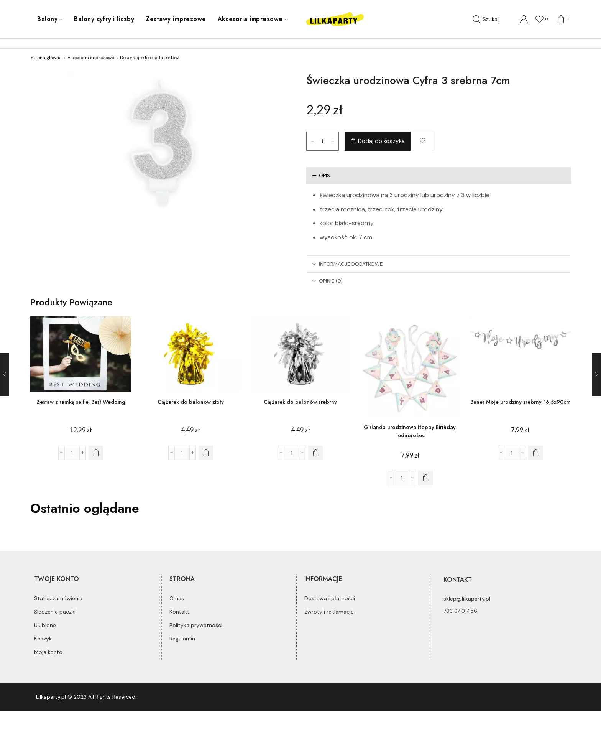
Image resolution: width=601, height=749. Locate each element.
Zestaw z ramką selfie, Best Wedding (80, 402)
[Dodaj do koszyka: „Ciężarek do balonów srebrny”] (315, 453)
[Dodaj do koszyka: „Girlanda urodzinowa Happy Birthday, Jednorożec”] (425, 478)
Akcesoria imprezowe (253, 19)
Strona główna (46, 57)
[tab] (438, 175)
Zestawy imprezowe (176, 19)
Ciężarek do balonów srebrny (300, 402)
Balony (49, 19)
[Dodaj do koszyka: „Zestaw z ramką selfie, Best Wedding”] (96, 453)
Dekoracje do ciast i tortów (149, 57)
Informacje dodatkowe (347, 264)
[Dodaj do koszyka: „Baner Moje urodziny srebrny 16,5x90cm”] (535, 453)
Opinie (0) (327, 281)
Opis (321, 175)
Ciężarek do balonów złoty (191, 402)
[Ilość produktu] (322, 141)
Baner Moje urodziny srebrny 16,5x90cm (520, 402)
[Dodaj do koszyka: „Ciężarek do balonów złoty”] (206, 453)
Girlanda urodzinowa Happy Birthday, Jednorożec (410, 431)
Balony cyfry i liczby (104, 19)
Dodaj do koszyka (381, 141)
